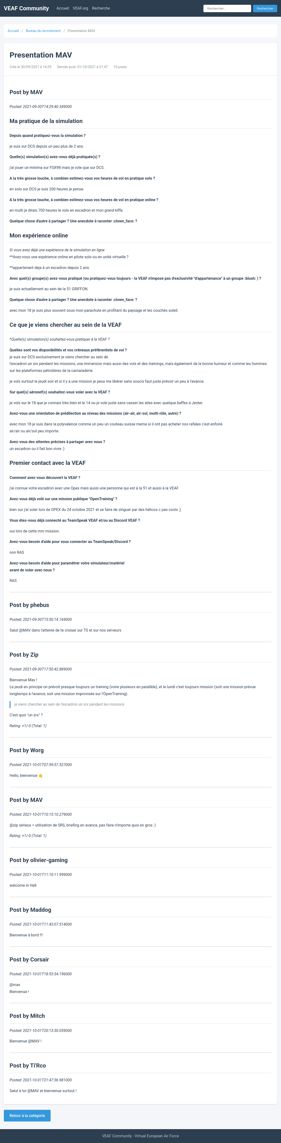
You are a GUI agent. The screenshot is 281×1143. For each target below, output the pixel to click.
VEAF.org (80, 8)
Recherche (101, 8)
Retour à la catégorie (27, 1115)
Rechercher (265, 8)
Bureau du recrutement (43, 31)
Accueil (63, 8)
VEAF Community (26, 8)
